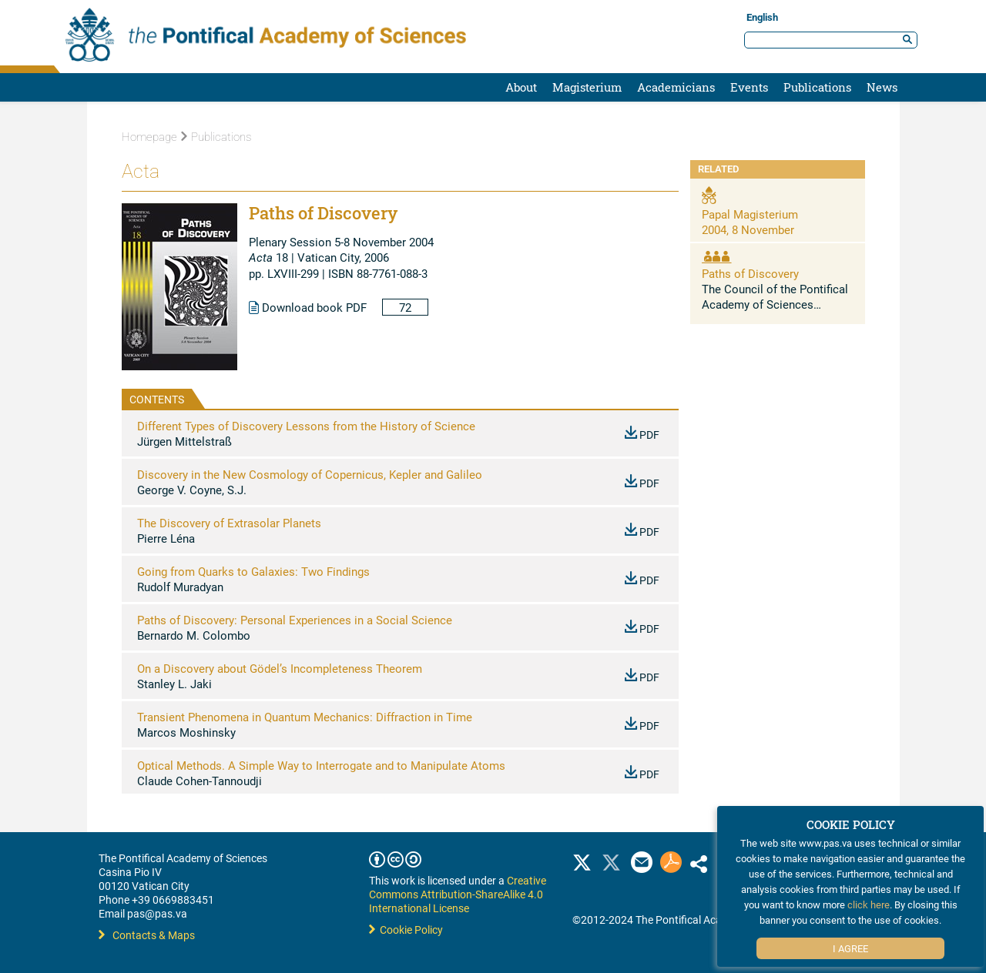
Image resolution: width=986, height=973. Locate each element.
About (521, 87)
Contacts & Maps (147, 935)
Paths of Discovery (750, 273)
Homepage (149, 137)
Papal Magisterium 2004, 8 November (750, 221)
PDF (642, 434)
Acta (140, 171)
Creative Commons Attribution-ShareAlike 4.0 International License (457, 894)
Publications (817, 87)
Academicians (676, 87)
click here (868, 904)
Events (749, 87)
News (882, 87)
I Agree (850, 948)
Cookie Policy (406, 929)
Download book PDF (308, 307)
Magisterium (587, 87)
